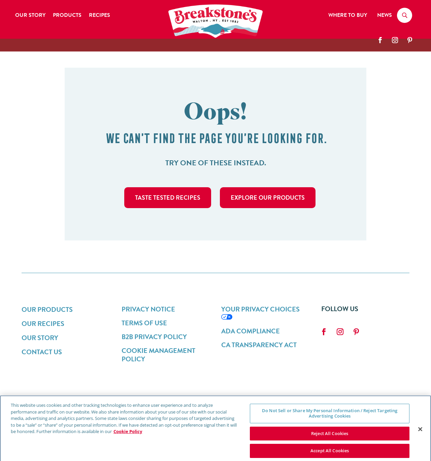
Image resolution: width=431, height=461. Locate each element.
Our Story (30, 16)
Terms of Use (144, 323)
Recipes (99, 16)
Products (67, 16)
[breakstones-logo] (215, 36)
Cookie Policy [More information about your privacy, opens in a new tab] (127, 435)
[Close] (420, 432)
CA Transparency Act (259, 345)
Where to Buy (347, 16)
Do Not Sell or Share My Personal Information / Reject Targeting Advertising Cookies (329, 417)
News (384, 16)
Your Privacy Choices (260, 309)
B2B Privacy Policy (154, 337)
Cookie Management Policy (158, 354)
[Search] (404, 16)
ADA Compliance (250, 331)
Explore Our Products (268, 197)
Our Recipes (43, 324)
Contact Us (42, 352)
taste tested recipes (167, 197)
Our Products (47, 309)
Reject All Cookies (329, 437)
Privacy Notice (148, 309)
